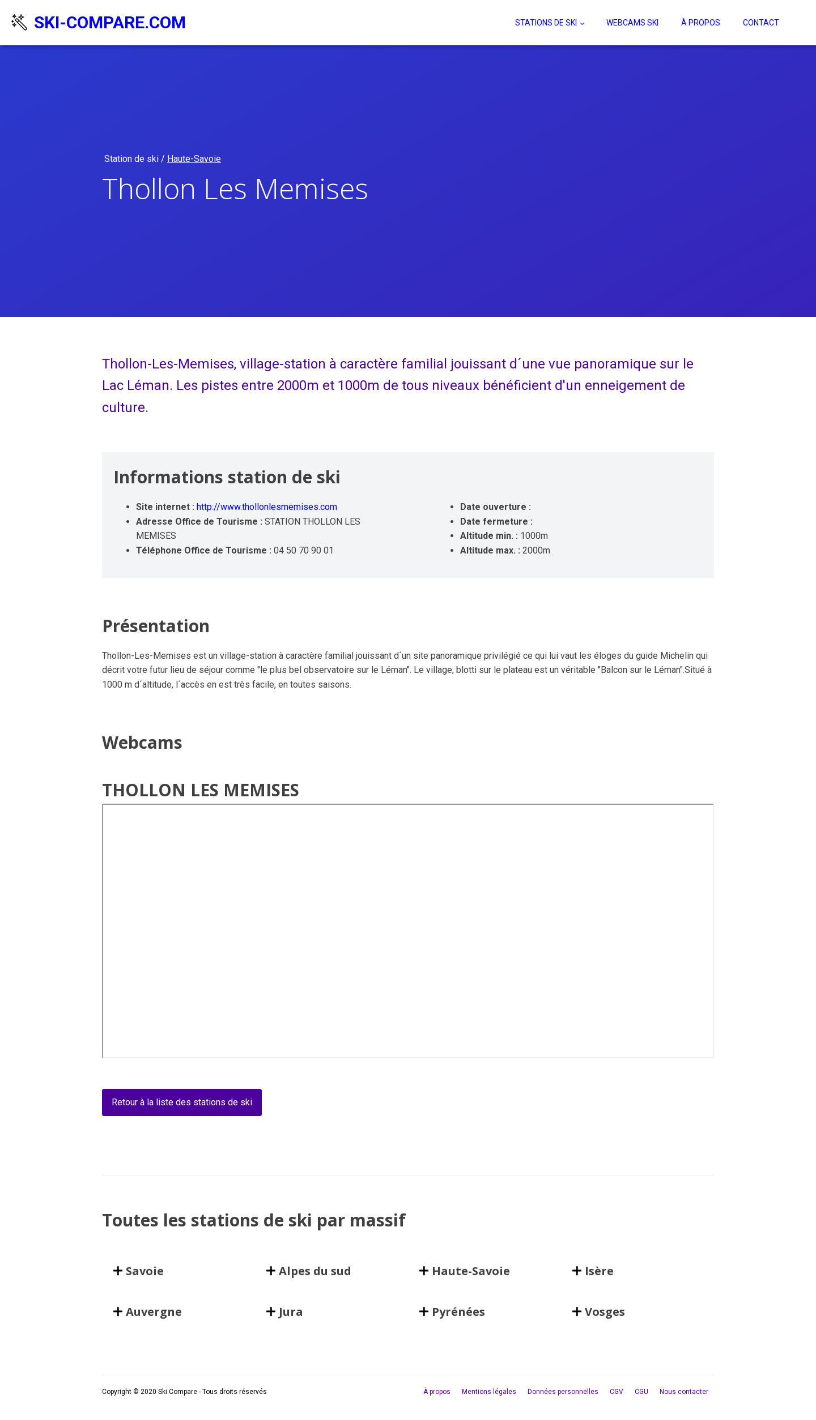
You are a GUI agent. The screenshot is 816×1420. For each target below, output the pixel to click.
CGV (616, 1392)
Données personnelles (563, 1392)
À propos (700, 22)
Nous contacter (684, 1392)
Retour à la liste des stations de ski (182, 1102)
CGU (641, 1392)
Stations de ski (546, 22)
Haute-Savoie (194, 158)
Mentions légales (489, 1392)
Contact (761, 22)
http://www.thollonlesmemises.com (267, 506)
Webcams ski (632, 22)
